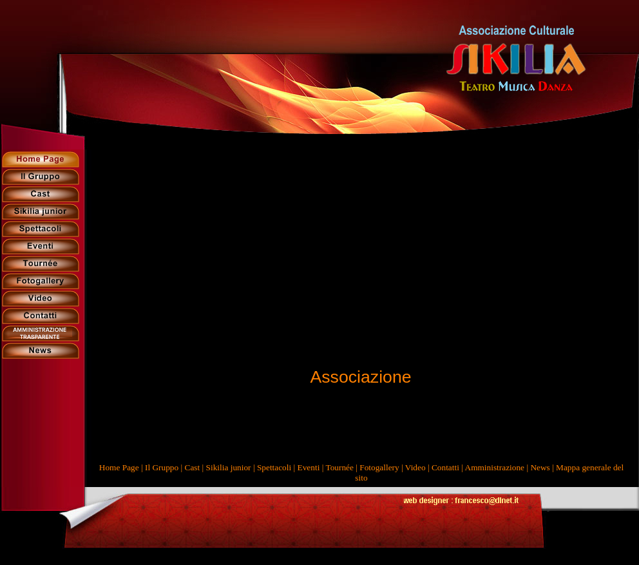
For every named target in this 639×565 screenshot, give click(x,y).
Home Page (119, 467)
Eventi (309, 467)
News (539, 467)
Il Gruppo (161, 467)
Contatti (445, 467)
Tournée (339, 467)
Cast (192, 467)
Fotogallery (379, 467)
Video (415, 467)
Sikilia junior (228, 467)
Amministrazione (495, 467)
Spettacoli (274, 467)
